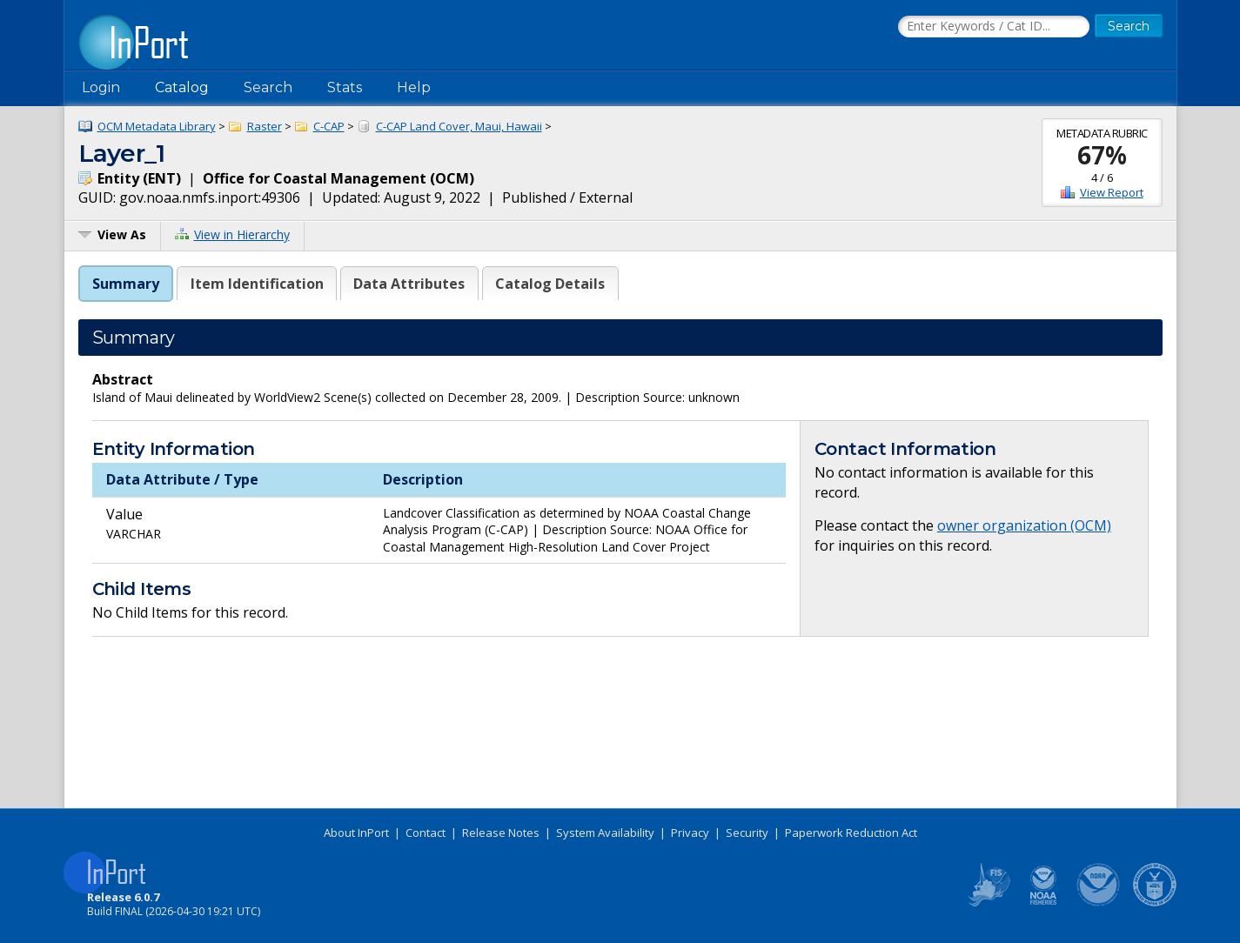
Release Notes (501, 832)
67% (1102, 154)
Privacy (690, 832)
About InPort (356, 832)
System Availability (605, 832)
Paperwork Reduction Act (851, 832)
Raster (264, 126)
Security (747, 832)
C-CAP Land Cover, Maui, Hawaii (459, 126)
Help (414, 87)
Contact (426, 832)
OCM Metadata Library (156, 126)
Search (268, 87)
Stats (344, 87)
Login (101, 87)
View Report (1111, 192)
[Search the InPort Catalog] (993, 27)
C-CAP (329, 126)
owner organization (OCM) (1024, 525)
